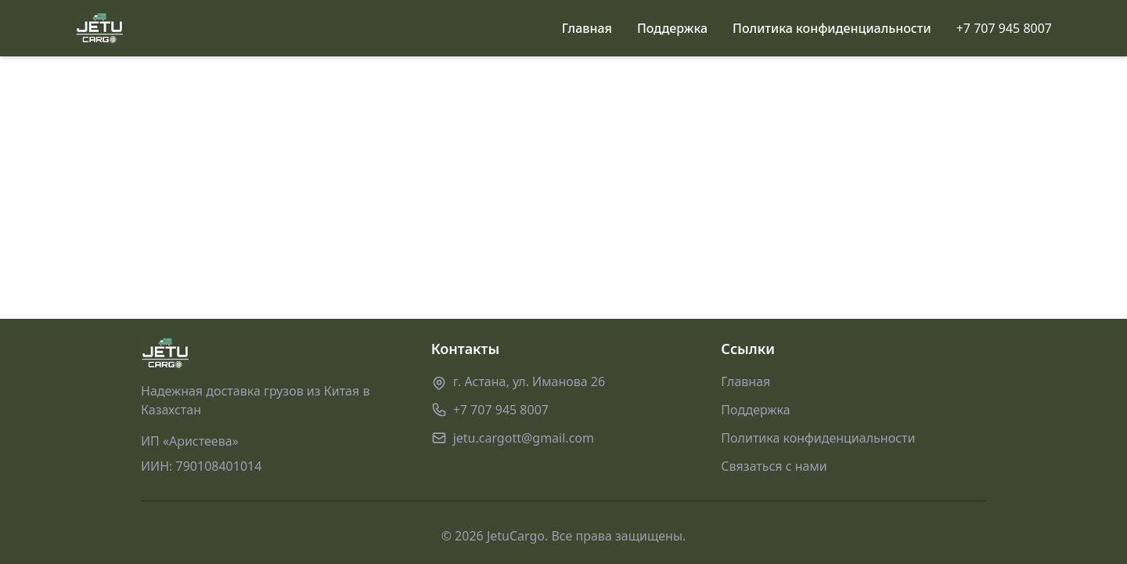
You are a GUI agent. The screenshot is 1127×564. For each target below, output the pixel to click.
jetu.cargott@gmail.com (523, 437)
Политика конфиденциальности (832, 28)
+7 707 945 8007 (1004, 28)
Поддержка (672, 28)
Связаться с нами (773, 466)
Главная (587, 28)
